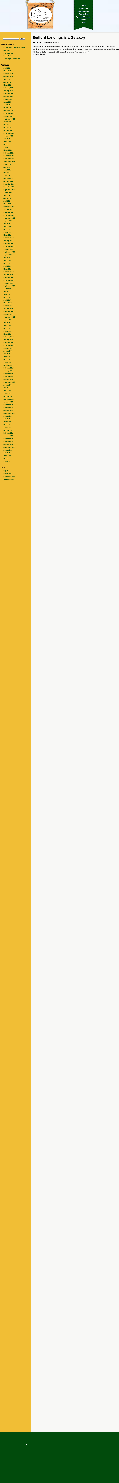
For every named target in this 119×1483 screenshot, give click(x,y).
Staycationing (8, 53)
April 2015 (7, 362)
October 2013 (8, 410)
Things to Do (83, 8)
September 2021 (9, 161)
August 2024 (7, 99)
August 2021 (7, 164)
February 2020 (8, 207)
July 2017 (6, 291)
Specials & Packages (83, 17)
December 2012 (8, 439)
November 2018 (8, 246)
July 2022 (6, 139)
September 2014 (9, 382)
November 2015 (8, 345)
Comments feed (9, 476)
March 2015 (7, 365)
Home (84, 5)
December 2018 (8, 243)
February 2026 (8, 74)
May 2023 (6, 124)
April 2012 (7, 461)
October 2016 (8, 314)
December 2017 (8, 277)
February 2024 (8, 110)
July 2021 (6, 167)
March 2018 (7, 269)
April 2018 (7, 266)
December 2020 (8, 184)
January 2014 (8, 402)
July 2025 (6, 79)
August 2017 (7, 289)
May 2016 (6, 328)
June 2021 (7, 170)
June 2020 (7, 198)
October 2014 (8, 379)
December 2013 (8, 405)
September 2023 (9, 119)
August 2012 (7, 450)
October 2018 (8, 249)
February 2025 (8, 88)
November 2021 (8, 158)
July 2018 (6, 257)
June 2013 (7, 422)
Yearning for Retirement (11, 59)
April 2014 (7, 393)
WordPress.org (8, 479)
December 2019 (8, 212)
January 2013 (8, 436)
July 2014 (6, 388)
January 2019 (8, 241)
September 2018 (9, 252)
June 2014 (7, 390)
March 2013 (7, 430)
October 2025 (8, 76)
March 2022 (7, 150)
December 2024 (8, 93)
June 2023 (7, 122)
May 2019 (6, 229)
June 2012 (7, 455)
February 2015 (8, 368)
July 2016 (6, 323)
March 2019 (7, 235)
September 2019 (9, 218)
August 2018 (7, 255)
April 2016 (7, 331)
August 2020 (7, 192)
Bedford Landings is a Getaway (59, 37)
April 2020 (7, 201)
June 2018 (7, 260)
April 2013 (7, 427)
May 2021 (6, 173)
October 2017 (8, 283)
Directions (83, 19)
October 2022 (8, 136)
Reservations (83, 14)
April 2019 (7, 232)
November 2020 (8, 187)
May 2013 (6, 424)
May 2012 (6, 458)
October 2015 (8, 348)
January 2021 (8, 181)
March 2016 (7, 334)
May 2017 (6, 297)
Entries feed (7, 473)
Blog (83, 22)
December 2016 (8, 311)
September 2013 (9, 413)
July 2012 (6, 453)
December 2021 (8, 156)
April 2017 (7, 300)
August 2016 (7, 320)
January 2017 (8, 308)
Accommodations (83, 11)
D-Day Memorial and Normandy (14, 47)
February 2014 (8, 399)
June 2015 (7, 357)
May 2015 (6, 359)
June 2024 (7, 102)
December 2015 (8, 342)
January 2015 (8, 371)
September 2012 (9, 447)
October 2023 (8, 116)
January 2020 (8, 209)
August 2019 (7, 221)
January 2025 (8, 91)
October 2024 (8, 96)
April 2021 (7, 175)
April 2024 (7, 105)
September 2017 (9, 286)
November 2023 (8, 113)
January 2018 (8, 274)
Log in (5, 471)
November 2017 (8, 280)
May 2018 (6, 263)
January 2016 (8, 339)
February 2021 (8, 178)
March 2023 (7, 127)
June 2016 (7, 325)
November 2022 (8, 133)
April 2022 (7, 147)
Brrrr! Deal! (7, 56)
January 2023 (8, 130)
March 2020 (7, 204)
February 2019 (8, 238)
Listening (6, 50)
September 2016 (9, 317)
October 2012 (8, 444)
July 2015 (6, 354)
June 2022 (7, 141)
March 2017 (7, 303)
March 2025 (7, 85)
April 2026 (7, 68)
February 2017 (8, 306)
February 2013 (8, 433)
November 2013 (8, 407)
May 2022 (6, 144)
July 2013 (6, 419)
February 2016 (8, 337)
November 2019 (8, 215)
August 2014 (7, 385)
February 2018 (8, 272)
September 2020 (9, 190)
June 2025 (7, 82)
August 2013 (7, 416)
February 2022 (8, 153)
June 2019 (7, 226)
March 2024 (7, 107)
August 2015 (7, 351)
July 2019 (6, 223)
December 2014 (8, 373)
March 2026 (7, 71)
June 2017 (7, 294)
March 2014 (7, 396)
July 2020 (6, 195)
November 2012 (8, 441)
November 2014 (8, 376)
